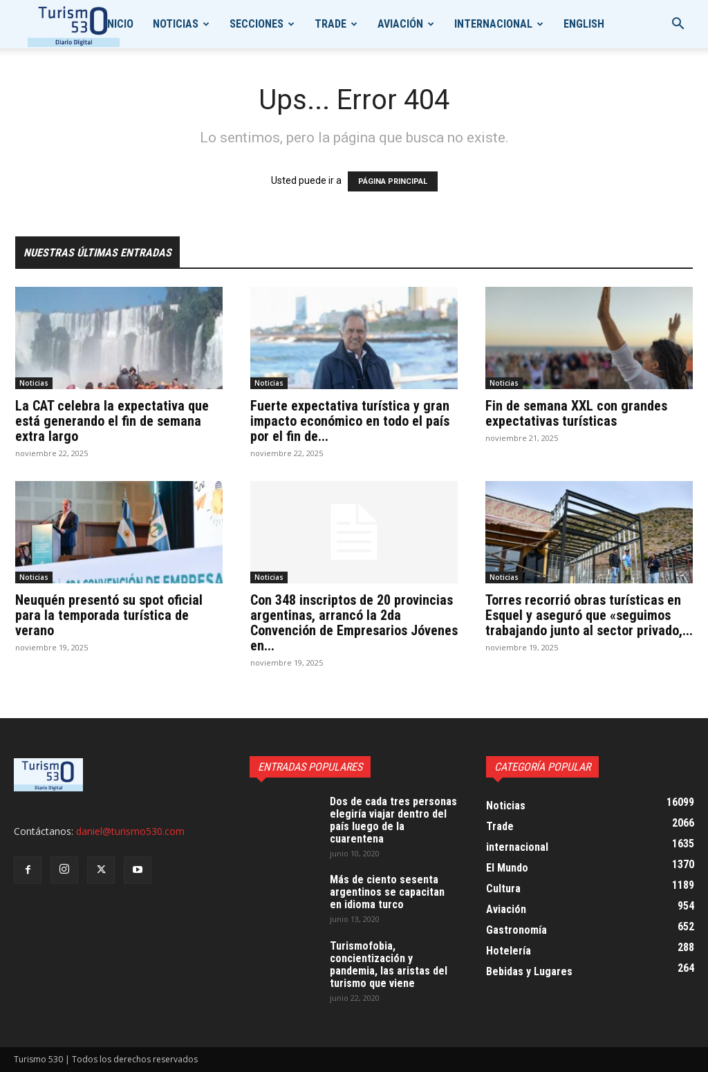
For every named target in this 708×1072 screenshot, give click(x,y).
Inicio (118, 23)
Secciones (256, 23)
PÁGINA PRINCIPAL (392, 181)
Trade (330, 23)
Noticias (175, 23)
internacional (493, 23)
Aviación (400, 23)
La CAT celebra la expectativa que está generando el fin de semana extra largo (112, 420)
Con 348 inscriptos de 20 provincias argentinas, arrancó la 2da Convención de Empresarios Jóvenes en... (354, 623)
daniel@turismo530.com (130, 831)
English (583, 23)
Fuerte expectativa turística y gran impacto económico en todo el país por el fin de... (349, 420)
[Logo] (74, 24)
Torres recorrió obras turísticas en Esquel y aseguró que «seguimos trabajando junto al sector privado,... (589, 615)
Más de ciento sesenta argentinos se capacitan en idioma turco (387, 892)
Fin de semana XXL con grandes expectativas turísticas (576, 413)
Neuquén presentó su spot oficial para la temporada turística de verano (109, 615)
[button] (677, 25)
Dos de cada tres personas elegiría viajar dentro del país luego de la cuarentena (393, 820)
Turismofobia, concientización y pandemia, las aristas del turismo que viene (388, 964)
